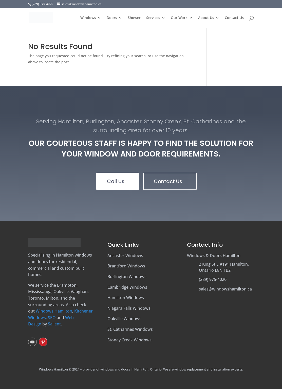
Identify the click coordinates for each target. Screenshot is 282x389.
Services (153, 18)
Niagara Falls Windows (129, 308)
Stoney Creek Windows (129, 340)
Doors (112, 18)
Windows (88, 18)
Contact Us (234, 18)
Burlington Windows (126, 276)
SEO (52, 317)
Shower (134, 18)
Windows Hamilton (54, 311)
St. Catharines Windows (130, 329)
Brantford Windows (126, 266)
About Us (206, 18)
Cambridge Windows (127, 287)
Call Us (115, 181)
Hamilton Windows (125, 297)
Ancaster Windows (125, 255)
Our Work (179, 18)
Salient (54, 324)
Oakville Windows (124, 318)
